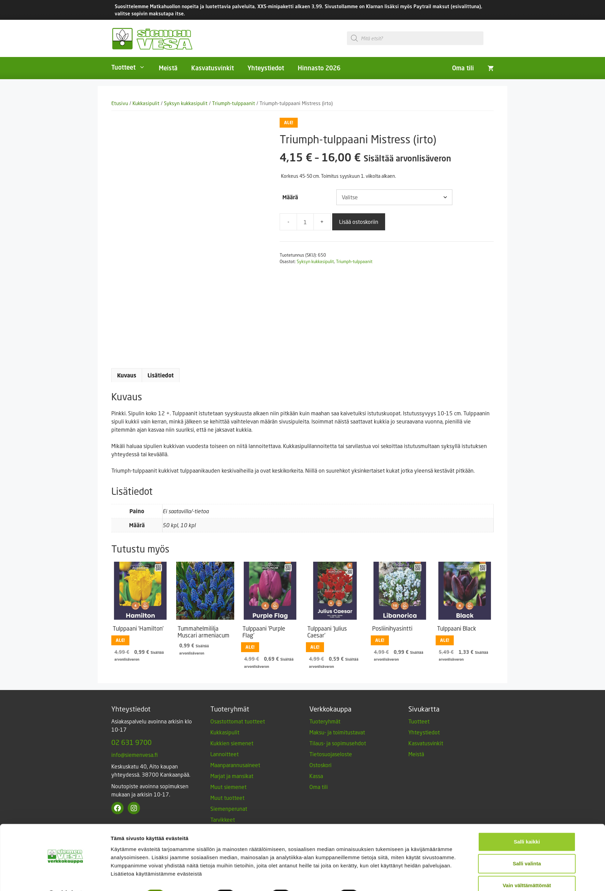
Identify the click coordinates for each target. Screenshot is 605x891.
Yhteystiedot (266, 68)
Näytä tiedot (386, 877)
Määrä (290, 197)
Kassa (316, 776)
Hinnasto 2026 (319, 68)
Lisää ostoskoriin (358, 221)
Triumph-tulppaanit (233, 103)
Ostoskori (320, 765)
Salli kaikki (527, 824)
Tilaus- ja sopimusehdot (337, 743)
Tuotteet (131, 67)
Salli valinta (527, 845)
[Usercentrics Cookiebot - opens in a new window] (65, 878)
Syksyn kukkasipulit (186, 103)
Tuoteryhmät (324, 721)
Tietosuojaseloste (330, 754)
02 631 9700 (131, 742)
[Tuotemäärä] (305, 221)
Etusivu (119, 103)
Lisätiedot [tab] (160, 375)
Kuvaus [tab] (126, 375)
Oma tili (463, 68)
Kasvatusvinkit (212, 68)
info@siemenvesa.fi (134, 754)
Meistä (168, 68)
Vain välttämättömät (527, 867)
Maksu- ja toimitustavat (337, 732)
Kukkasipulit (145, 103)
